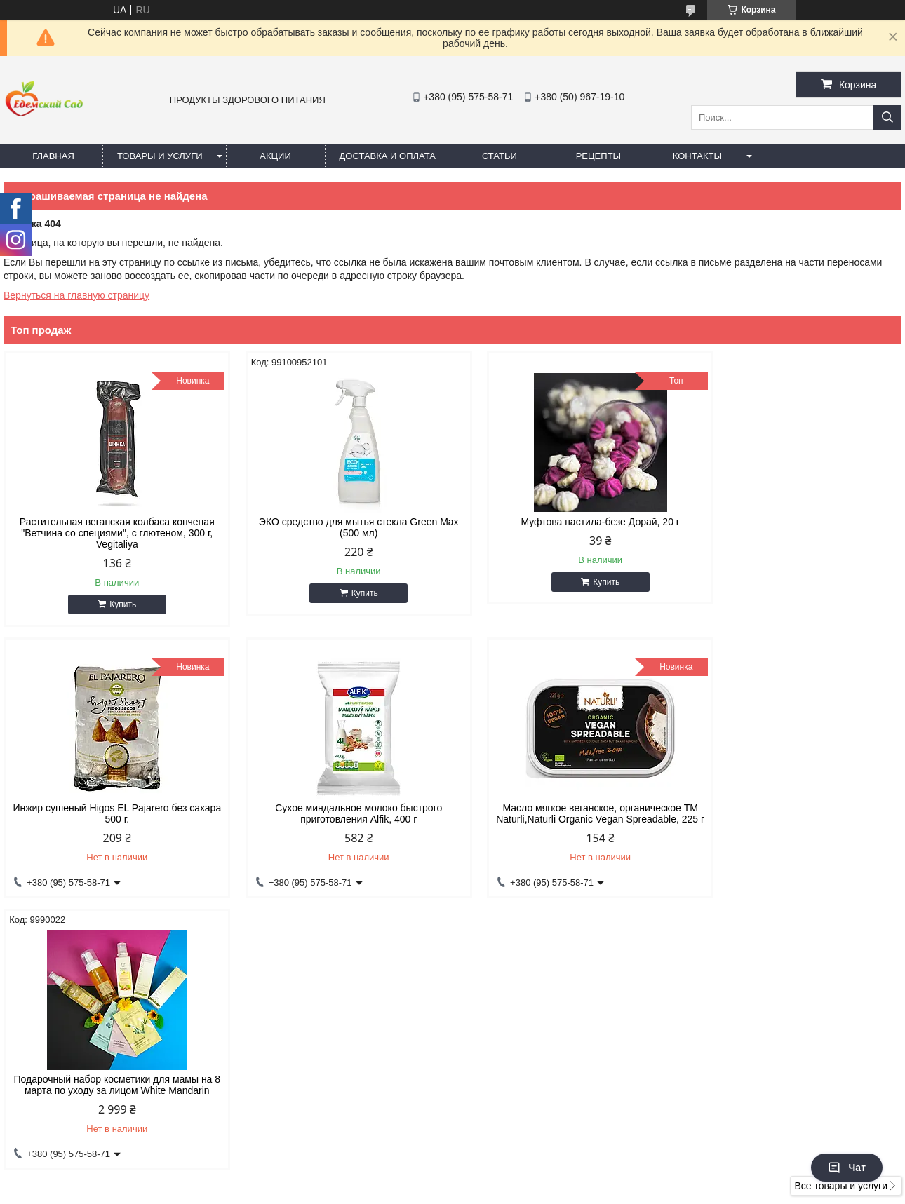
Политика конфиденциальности (657, 1191)
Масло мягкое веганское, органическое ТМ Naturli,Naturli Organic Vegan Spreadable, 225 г (338, 819)
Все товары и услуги (840, 925)
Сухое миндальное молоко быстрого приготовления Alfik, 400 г (110, 813)
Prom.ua (512, 1178)
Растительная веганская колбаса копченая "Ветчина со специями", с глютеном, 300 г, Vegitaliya (110, 533)
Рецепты (598, 156)
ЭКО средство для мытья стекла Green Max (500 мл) (338, 527)
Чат (847, 1167)
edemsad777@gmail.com (530, 1060)
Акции (275, 156)
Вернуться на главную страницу (76, 295)
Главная (53, 156)
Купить (116, 604)
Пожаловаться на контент (538, 1191)
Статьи (499, 156)
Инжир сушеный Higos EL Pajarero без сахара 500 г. (795, 527)
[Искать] (887, 117)
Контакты (697, 156)
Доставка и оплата (388, 156)
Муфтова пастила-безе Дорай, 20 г (566, 521)
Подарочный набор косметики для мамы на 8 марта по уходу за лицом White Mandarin (566, 813)
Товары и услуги (160, 156)
